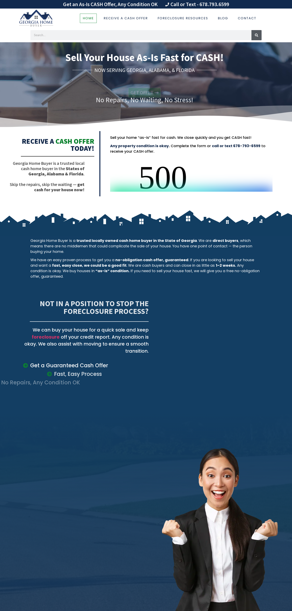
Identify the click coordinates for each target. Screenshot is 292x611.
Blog (223, 18)
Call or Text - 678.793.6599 (200, 4)
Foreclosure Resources (183, 18)
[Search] (256, 35)
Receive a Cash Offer (126, 18)
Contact (247, 18)
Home (88, 18)
